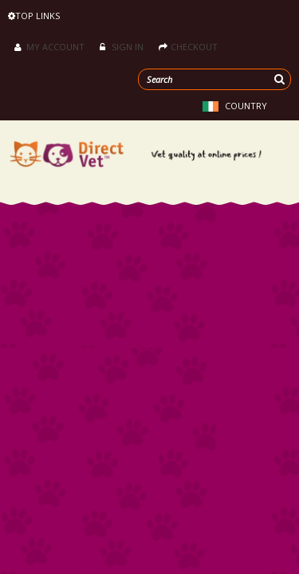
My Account (49, 47)
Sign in (121, 47)
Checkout (188, 47)
